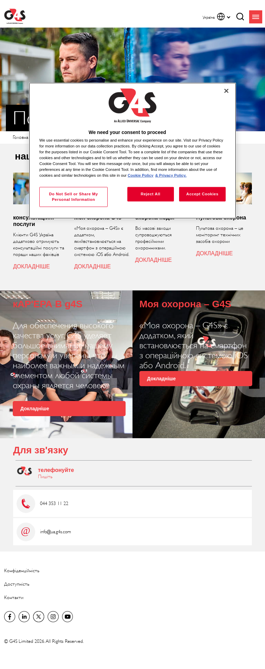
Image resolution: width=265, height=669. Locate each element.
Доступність (16, 584)
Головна (20, 137)
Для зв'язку (40, 450)
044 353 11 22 (54, 503)
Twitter (38, 616)
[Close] (226, 91)
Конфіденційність (21, 571)
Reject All (150, 194)
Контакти (13, 597)
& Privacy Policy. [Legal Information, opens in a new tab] (171, 175)
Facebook (9, 616)
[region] (132, 151)
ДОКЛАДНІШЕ (31, 266)
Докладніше (34, 408)
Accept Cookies (202, 194)
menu (255, 16)
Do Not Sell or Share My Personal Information (73, 197)
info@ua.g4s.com (55, 532)
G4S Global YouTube (67, 616)
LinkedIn (24, 616)
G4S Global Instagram (53, 616)
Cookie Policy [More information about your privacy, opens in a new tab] (141, 175)
